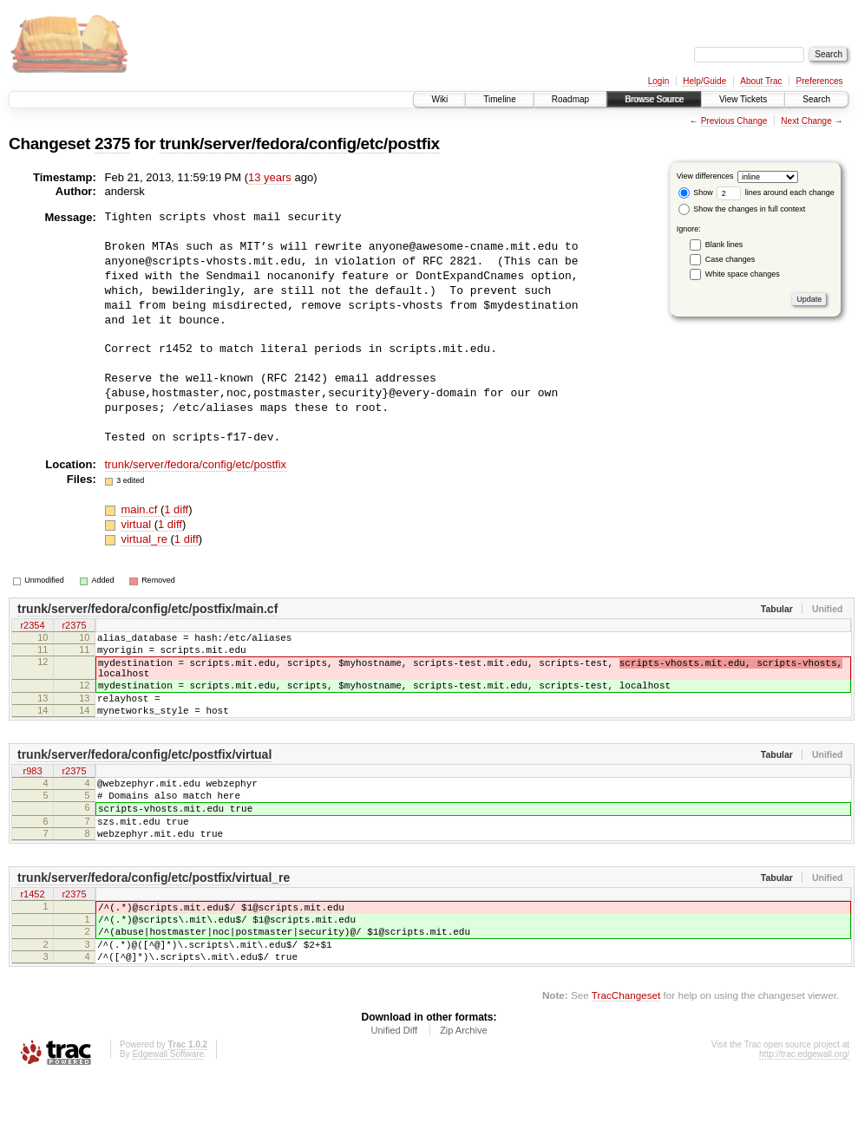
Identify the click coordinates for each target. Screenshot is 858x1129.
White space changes (742, 274)
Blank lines (724, 244)
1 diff (176, 509)
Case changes (730, 259)
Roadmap (570, 99)
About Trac (761, 81)
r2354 (32, 627)
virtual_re (145, 538)
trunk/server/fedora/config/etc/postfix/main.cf (147, 609)
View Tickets (743, 99)
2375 (112, 143)
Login (658, 81)
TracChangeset (626, 1047)
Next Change (806, 121)
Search (816, 99)
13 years (269, 177)
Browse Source (654, 99)
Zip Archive (463, 1082)
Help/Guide (704, 81)
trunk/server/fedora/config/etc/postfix (300, 143)
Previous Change (734, 121)
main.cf (140, 509)
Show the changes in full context (742, 209)
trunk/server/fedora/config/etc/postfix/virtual (144, 775)
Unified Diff (393, 1082)
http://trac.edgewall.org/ (804, 1106)
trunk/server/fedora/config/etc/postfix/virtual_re (153, 914)
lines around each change (776, 192)
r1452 (32, 932)
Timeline (499, 99)
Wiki (439, 99)
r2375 (74, 627)
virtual (137, 524)
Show (695, 192)
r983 (32, 793)
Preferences (819, 81)
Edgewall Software (168, 1106)
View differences (705, 176)
